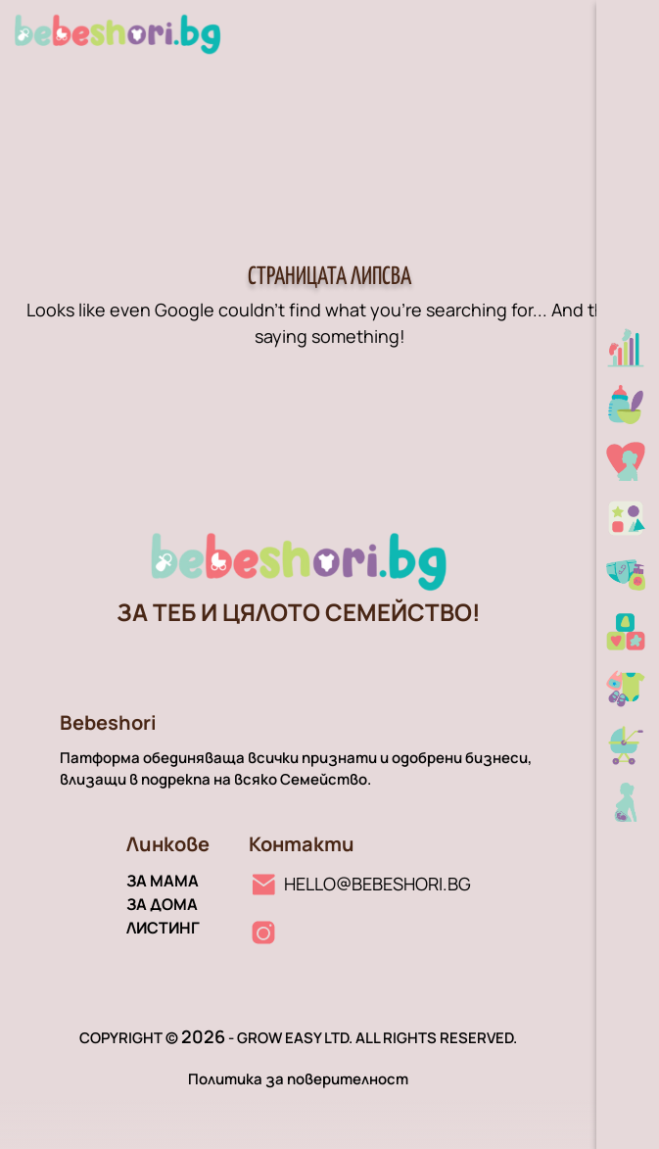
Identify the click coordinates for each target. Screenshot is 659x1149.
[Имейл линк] (360, 883)
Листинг (163, 927)
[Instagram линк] (263, 932)
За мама (162, 880)
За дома (162, 904)
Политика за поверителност (298, 1079)
